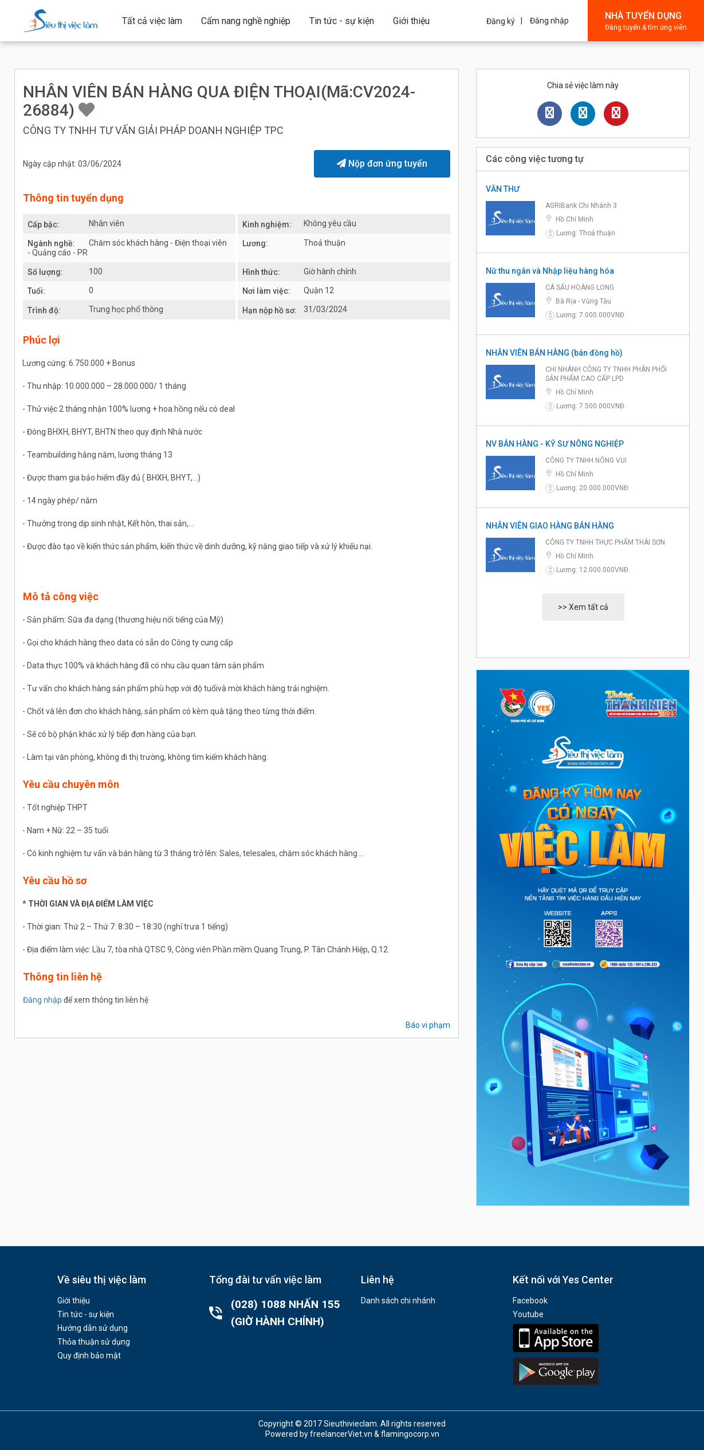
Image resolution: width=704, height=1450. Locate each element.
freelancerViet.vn (341, 1434)
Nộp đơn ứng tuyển (382, 163)
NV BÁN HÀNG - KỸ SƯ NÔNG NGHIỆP (555, 443)
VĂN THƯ (503, 189)
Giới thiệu (411, 20)
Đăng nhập (549, 20)
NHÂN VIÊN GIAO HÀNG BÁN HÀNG (550, 525)
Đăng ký (500, 21)
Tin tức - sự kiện (341, 20)
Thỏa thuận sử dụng (93, 1341)
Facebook (530, 1300)
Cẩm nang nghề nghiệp (245, 20)
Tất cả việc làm (152, 20)
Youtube (528, 1314)
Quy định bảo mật (89, 1355)
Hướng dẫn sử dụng (92, 1328)
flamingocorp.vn (410, 1434)
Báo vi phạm (428, 1025)
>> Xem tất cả (583, 607)
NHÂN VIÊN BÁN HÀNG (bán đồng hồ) (554, 352)
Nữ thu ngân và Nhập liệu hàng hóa (550, 270)
